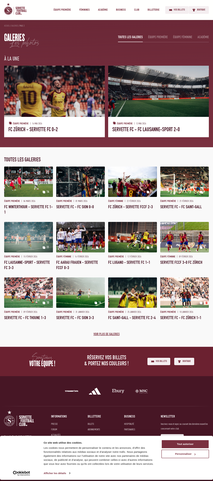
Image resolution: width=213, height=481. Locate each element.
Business (121, 10)
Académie (103, 10)
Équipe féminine (182, 37)
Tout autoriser (185, 445)
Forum (54, 429)
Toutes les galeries (130, 37)
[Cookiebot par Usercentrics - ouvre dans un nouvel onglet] (21, 474)
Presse (54, 423)
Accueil (7, 25)
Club (136, 10)
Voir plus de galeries (107, 334)
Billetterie (153, 10)
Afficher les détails (55, 474)
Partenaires (129, 429)
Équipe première (62, 10)
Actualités (56, 434)
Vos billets (177, 10)
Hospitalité (129, 423)
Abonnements (94, 429)
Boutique (198, 10)
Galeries (14, 25)
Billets (91, 423)
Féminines (84, 10)
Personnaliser (185, 455)
